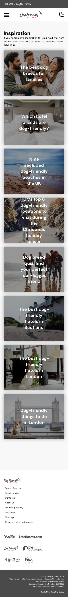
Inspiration (10, 512)
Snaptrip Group (57, 592)
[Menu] (6, 14)
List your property (14, 507)
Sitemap (9, 517)
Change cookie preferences (19, 522)
